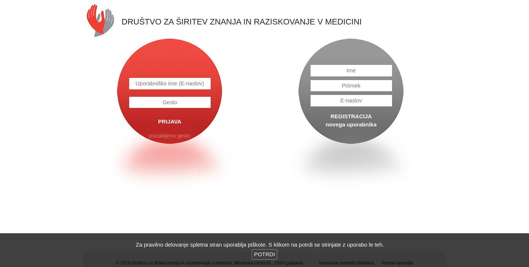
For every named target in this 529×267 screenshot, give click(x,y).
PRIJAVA (169, 121)
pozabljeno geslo (170, 135)
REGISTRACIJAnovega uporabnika (351, 120)
